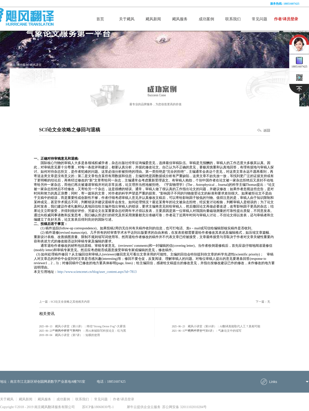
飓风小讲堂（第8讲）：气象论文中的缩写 (214, 330)
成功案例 (22, 65)
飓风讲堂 (36, 65)
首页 (100, 19)
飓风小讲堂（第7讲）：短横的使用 (77, 335)
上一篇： (64, 301)
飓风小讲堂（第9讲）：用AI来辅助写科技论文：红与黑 (90, 330)
